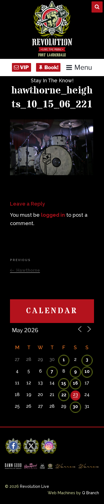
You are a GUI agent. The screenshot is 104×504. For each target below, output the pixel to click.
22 (63, 394)
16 (75, 383)
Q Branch (90, 493)
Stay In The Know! (52, 80)
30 (75, 406)
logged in (53, 215)
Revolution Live (34, 486)
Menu (79, 67)
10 (87, 371)
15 (63, 383)
